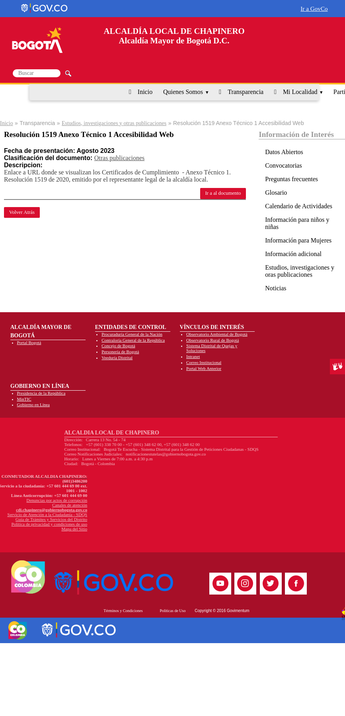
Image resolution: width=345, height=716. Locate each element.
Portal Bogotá (29, 342)
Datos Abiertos (284, 152)
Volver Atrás (22, 212)
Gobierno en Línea (33, 404)
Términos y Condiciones (122, 610)
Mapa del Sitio (36, 528)
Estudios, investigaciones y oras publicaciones (299, 271)
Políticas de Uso (172, 610)
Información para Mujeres (298, 240)
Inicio (145, 91)
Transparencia (245, 91)
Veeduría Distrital (117, 357)
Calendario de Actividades (298, 206)
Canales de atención (31, 505)
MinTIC (24, 399)
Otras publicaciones (119, 158)
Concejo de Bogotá (118, 345)
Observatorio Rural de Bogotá (212, 340)
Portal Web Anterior (203, 368)
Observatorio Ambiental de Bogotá (217, 334)
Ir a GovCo (313, 8)
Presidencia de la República (41, 393)
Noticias (275, 288)
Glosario (276, 192)
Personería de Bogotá (120, 351)
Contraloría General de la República (133, 340)
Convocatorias (283, 165)
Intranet (193, 356)
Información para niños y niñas (297, 223)
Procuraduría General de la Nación (131, 334)
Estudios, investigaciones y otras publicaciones (114, 123)
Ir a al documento (223, 193)
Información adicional (293, 253)
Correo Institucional (203, 362)
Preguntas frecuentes (291, 179)
